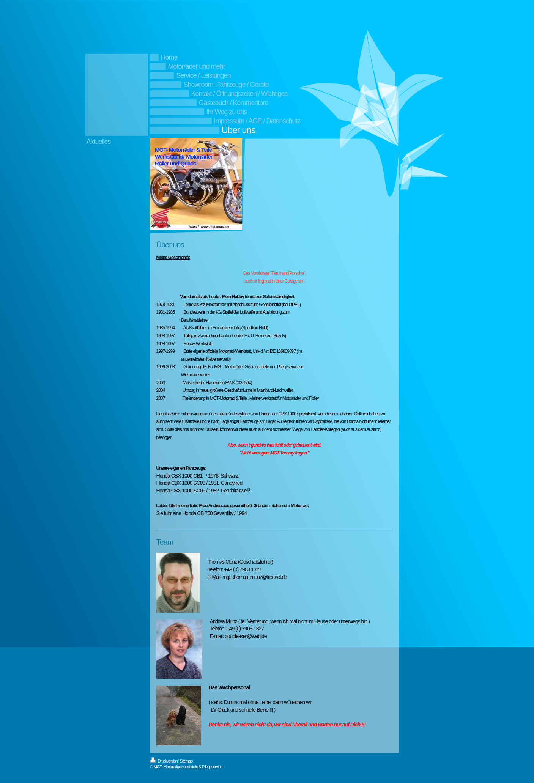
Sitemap (186, 761)
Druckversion (164, 761)
